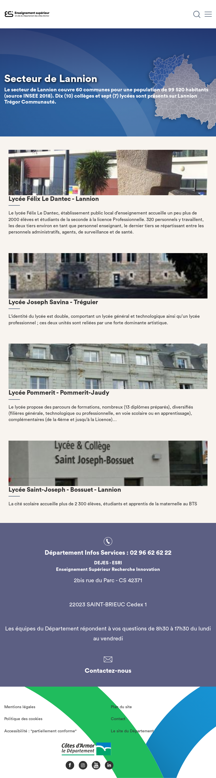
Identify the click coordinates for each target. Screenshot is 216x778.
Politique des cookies (23, 719)
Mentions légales (19, 707)
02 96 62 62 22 (150, 553)
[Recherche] (196, 14)
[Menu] (208, 14)
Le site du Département (132, 731)
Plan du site (121, 707)
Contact (118, 719)
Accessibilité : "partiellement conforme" (40, 731)
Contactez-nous (108, 671)
